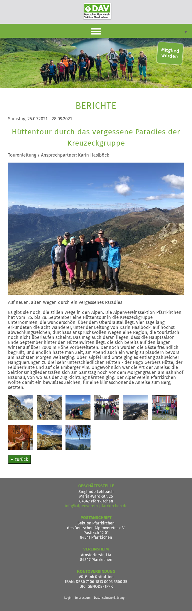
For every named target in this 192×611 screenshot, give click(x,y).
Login (68, 597)
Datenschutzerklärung (109, 597)
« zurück (19, 459)
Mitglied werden (170, 53)
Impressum (82, 597)
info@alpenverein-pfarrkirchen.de (96, 505)
